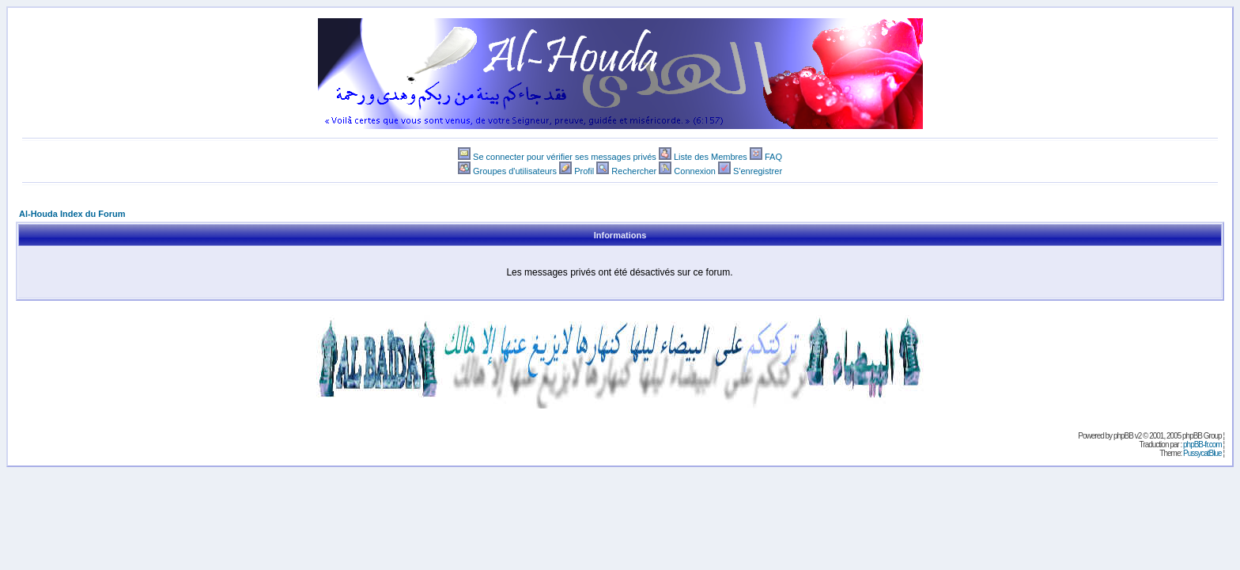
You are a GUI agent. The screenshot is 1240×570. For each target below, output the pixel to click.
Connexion (695, 171)
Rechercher (633, 171)
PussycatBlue (1202, 453)
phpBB (1123, 435)
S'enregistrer (757, 171)
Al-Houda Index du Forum (72, 213)
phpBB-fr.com (1202, 444)
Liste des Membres (710, 157)
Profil (584, 171)
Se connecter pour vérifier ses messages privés (564, 157)
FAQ (773, 157)
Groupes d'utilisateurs (515, 171)
